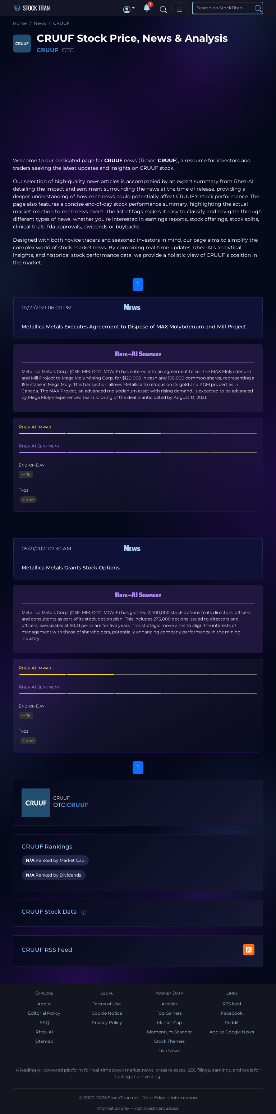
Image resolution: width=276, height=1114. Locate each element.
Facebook (232, 1013)
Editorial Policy (44, 1013)
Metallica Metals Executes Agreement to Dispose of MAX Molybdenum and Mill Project (134, 326)
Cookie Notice (107, 1013)
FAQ (44, 1022)
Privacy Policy (107, 1022)
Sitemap (44, 1041)
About (44, 1003)
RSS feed (231, 1003)
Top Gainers (169, 1013)
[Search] (163, 8)
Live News (169, 1050)
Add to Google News (232, 1032)
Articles (169, 1003)
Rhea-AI (243, 181)
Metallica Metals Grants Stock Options (71, 567)
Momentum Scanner (169, 1032)
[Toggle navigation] (179, 8)
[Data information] (83, 912)
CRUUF (47, 50)
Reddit (232, 1022)
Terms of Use (107, 1003)
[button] (129, 8)
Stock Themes (169, 1041)
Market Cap (169, 1022)
